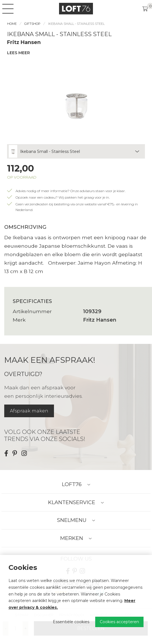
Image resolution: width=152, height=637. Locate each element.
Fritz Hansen (24, 42)
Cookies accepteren (119, 621)
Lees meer (18, 52)
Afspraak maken (29, 411)
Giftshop (32, 24)
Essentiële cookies (71, 621)
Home (12, 24)
